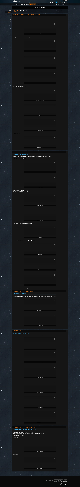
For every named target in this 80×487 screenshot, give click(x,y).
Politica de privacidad (59, 479)
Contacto (65, 479)
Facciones (26, 4)
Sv (62, 2)
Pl (66, 2)
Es (56, 2)
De (54, 2)
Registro (63, 4)
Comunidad (32, 4)
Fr (52, 2)
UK (60, 2)
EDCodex (65, 0)
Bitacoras (9, 12)
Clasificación (9, 14)
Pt (58, 2)
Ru (64, 2)
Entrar (57, 4)
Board (16, 4)
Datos (21, 4)
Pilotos (10, 10)
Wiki (38, 4)
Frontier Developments (63, 481)
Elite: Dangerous (64, 480)
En (50, 2)
